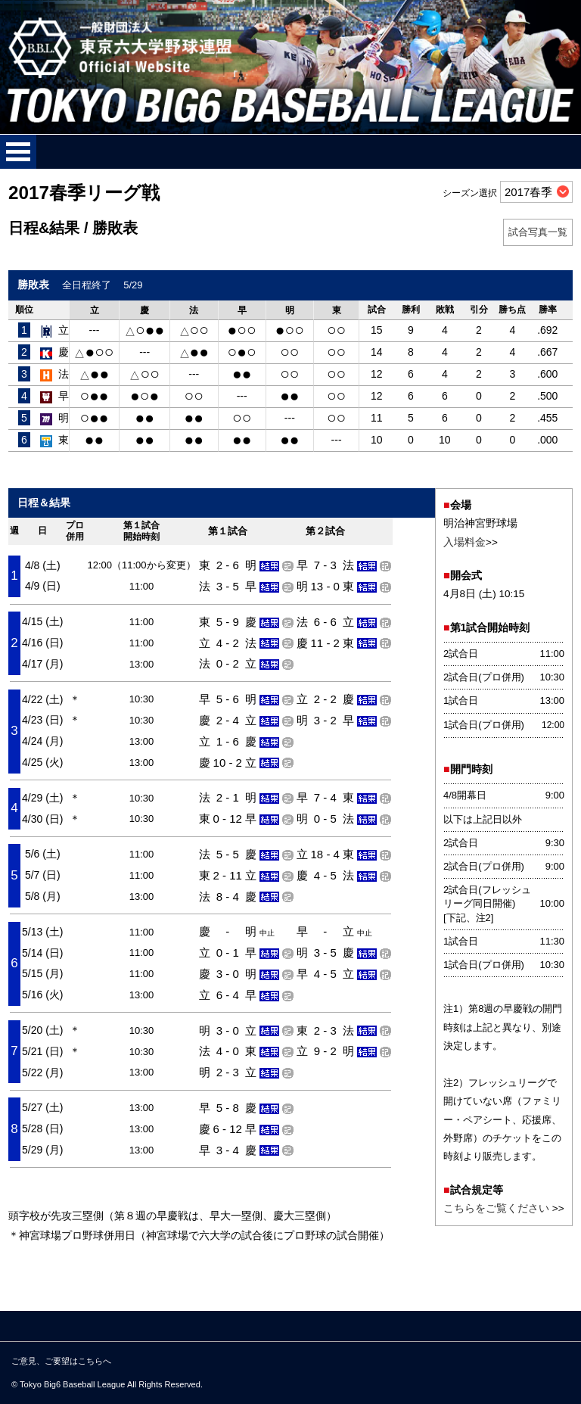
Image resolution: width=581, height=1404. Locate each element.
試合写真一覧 (537, 232)
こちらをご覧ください (496, 1208)
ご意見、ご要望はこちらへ (61, 1360)
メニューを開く (18, 152)
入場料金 (464, 542)
